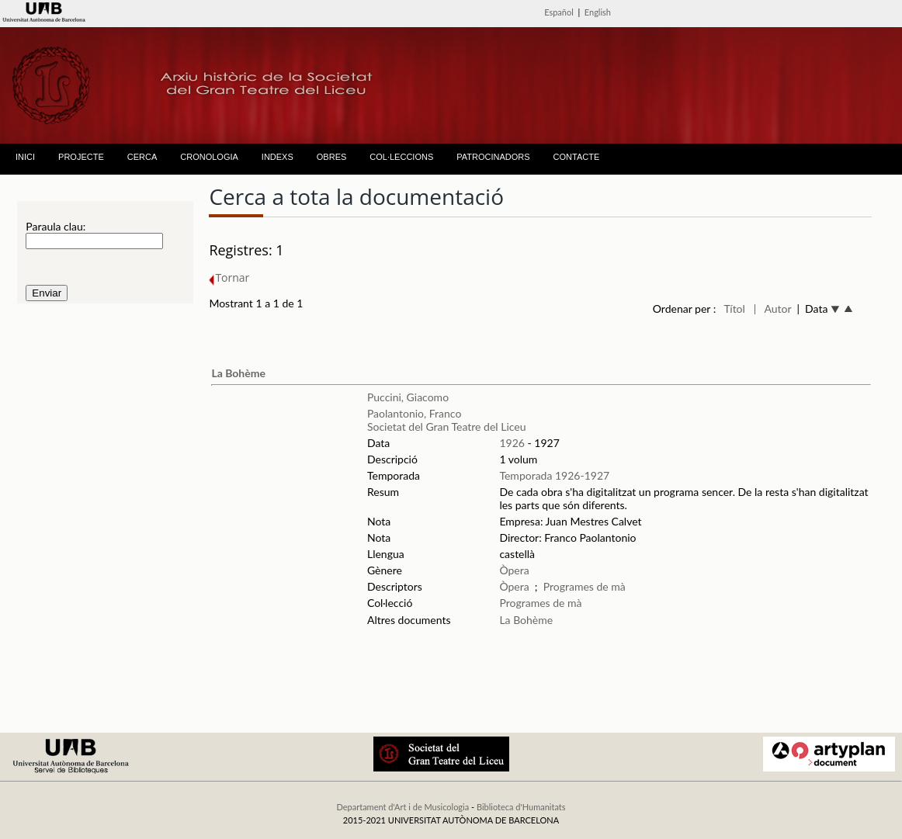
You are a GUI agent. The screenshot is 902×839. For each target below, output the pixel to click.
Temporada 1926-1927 (554, 475)
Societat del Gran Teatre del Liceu (446, 426)
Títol (734, 308)
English (598, 12)
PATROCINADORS (492, 156)
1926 (511, 442)
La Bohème (238, 373)
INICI (25, 156)
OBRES (332, 156)
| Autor (773, 308)
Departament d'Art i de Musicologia (402, 807)
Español (559, 12)
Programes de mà (584, 586)
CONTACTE (576, 156)
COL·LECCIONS (401, 156)
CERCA (142, 156)
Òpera (514, 570)
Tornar (229, 277)
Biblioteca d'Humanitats (521, 807)
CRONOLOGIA (209, 156)
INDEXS (277, 156)
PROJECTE (81, 156)
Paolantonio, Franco (414, 413)
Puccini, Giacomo (408, 397)
